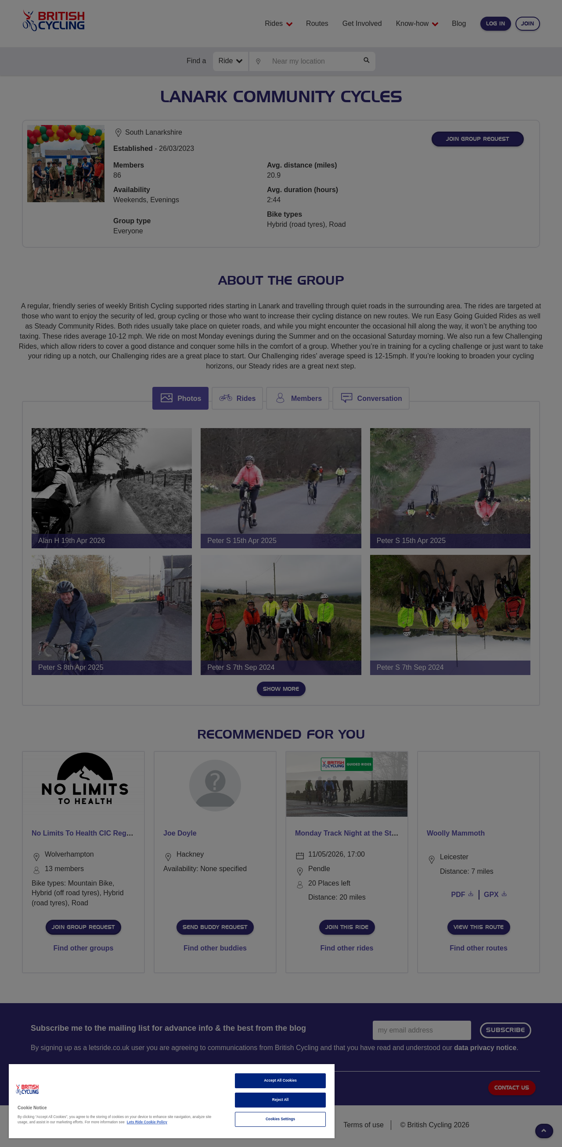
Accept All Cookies (280, 1081)
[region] (172, 1101)
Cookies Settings (280, 1119)
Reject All (280, 1100)
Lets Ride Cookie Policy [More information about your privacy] (147, 1122)
